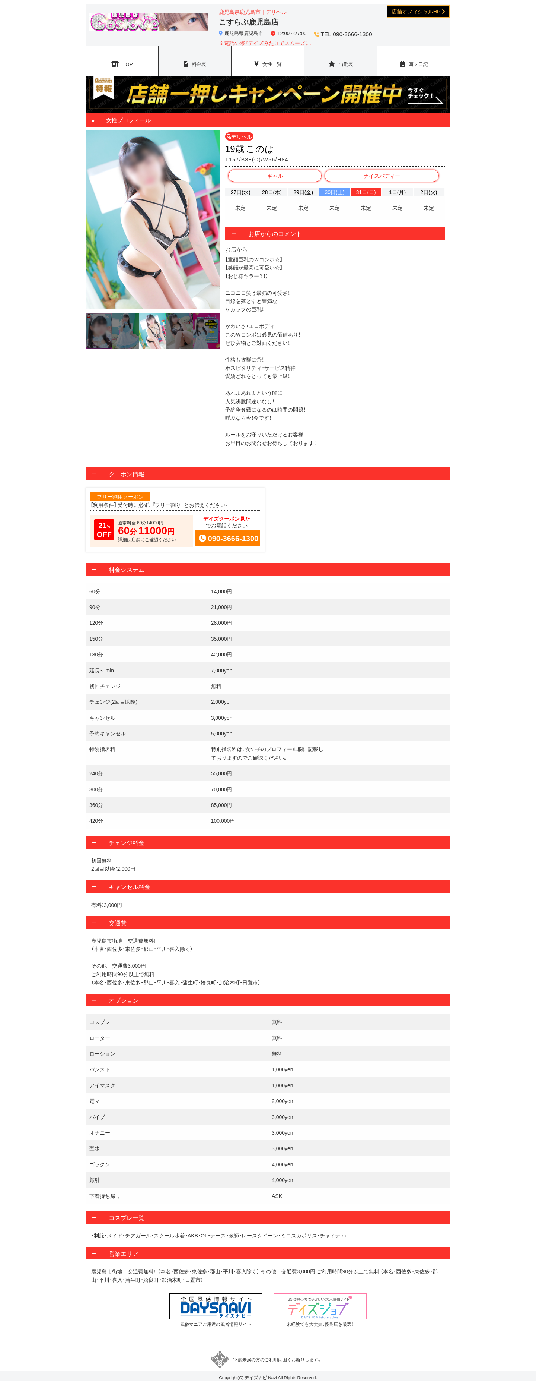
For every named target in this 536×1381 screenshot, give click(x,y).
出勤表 (346, 59)
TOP (128, 59)
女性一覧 (272, 59)
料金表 (199, 59)
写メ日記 (418, 59)
